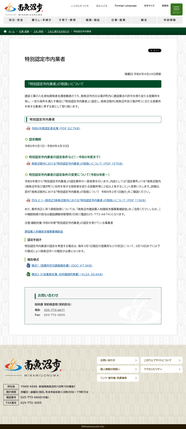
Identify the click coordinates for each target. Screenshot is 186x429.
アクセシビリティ (153, 369)
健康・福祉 (93, 20)
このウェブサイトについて (158, 360)
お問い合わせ (107, 360)
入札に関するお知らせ (58, 31)
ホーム (12, 31)
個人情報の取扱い (110, 369)
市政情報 (170, 20)
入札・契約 (38, 31)
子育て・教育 (67, 20)
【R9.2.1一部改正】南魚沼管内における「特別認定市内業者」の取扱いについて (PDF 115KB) (89, 200)
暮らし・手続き (42, 20)
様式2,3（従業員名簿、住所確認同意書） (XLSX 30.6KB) (67, 274)
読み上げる (101, 5)
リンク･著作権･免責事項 (113, 378)
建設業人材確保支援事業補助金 (44, 231)
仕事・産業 (118, 20)
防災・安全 (16, 20)
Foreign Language (126, 6)
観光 (144, 20)
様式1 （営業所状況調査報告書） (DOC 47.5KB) (62, 265)
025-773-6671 (54, 310)
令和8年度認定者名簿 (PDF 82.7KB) (56, 128)
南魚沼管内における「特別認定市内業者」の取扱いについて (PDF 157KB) (77, 163)
